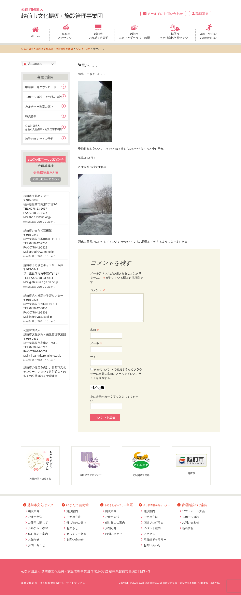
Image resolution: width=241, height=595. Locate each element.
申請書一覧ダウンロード (40, 87)
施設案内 (33, 511)
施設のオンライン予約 (39, 138)
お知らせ (33, 539)
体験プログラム (154, 522)
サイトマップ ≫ (75, 582)
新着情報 (188, 528)
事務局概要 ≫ (29, 582)
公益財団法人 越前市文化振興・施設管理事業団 (47, 48)
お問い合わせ (36, 545)
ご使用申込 (35, 516)
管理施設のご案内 (192, 505)
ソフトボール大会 (193, 511)
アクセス (149, 533)
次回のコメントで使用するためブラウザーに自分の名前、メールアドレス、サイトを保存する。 (116, 374)
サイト (94, 356)
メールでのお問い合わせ (163, 13)
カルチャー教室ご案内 (39, 106)
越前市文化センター (40, 505)
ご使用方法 (74, 516)
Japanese (32, 64)
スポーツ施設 (190, 516)
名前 (95, 329)
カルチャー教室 (38, 528)
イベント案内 (152, 528)
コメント (97, 290)
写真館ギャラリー (155, 539)
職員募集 (200, 13)
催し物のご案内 (38, 533)
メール (96, 343)
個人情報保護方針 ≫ (52, 582)
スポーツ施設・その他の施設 (43, 96)
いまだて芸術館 (75, 505)
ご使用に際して (38, 522)
